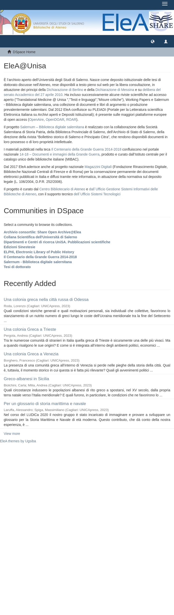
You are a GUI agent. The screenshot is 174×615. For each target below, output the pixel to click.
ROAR (71, 120)
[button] (152, 41)
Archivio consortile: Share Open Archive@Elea (42, 232)
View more (12, 434)
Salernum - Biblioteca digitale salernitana (38, 262)
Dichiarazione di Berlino (65, 90)
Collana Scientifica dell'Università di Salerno (40, 237)
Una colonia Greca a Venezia (31, 354)
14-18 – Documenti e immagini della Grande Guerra (59, 154)
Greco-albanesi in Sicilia (26, 378)
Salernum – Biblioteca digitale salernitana (52, 127)
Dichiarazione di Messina (114, 90)
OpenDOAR (55, 120)
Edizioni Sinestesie (19, 247)
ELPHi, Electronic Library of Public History (39, 252)
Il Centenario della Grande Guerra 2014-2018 (86, 149)
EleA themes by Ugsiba (18, 441)
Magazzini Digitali (98, 167)
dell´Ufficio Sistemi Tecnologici (97, 194)
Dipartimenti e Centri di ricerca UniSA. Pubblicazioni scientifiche (57, 242)
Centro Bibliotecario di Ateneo (62, 189)
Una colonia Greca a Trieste (30, 329)
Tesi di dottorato (17, 267)
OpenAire (36, 120)
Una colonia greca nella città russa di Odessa (46, 299)
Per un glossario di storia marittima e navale (45, 403)
